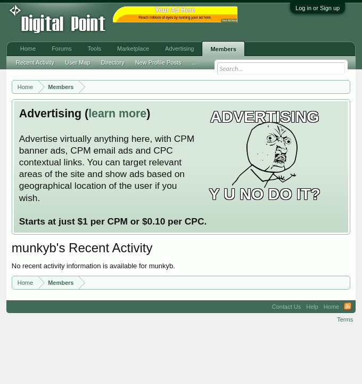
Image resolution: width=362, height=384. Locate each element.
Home (28, 48)
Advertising (179, 48)
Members (223, 49)
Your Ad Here (229, 20)
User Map (77, 62)
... (194, 62)
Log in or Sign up (317, 8)
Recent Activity (35, 62)
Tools (94, 48)
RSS (347, 306)
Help (312, 306)
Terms (345, 319)
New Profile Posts (158, 62)
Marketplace (133, 48)
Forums (61, 48)
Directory (113, 62)
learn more (117, 113)
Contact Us (286, 306)
